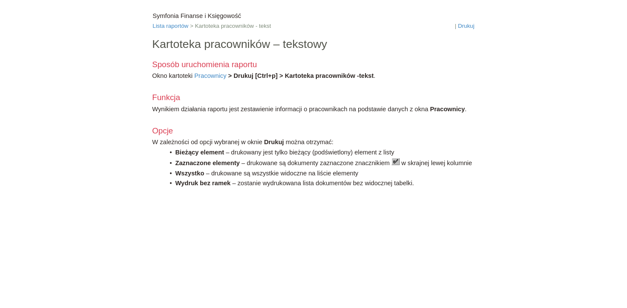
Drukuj (466, 26)
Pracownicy (210, 75)
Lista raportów (171, 26)
